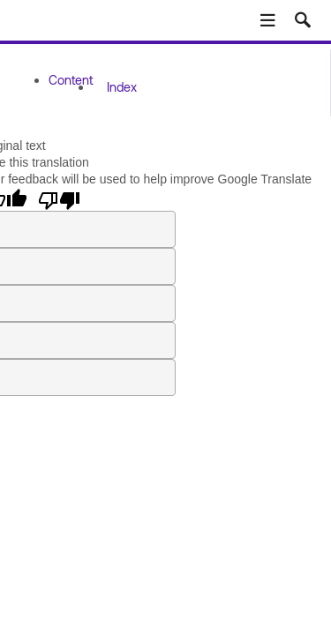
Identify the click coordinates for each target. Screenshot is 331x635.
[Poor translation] (59, 199)
